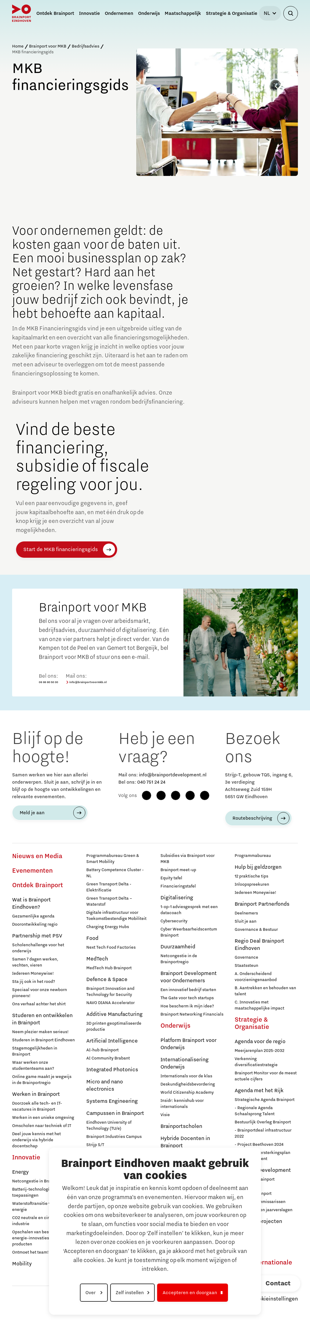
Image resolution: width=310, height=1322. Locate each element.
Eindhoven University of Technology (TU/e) (108, 1125)
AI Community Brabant (108, 1058)
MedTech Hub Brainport (109, 968)
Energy (20, 1172)
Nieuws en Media (37, 856)
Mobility (22, 1264)
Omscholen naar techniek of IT (41, 1125)
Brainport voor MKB (47, 46)
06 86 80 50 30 (48, 682)
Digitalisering (176, 898)
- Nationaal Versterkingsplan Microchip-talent (262, 1155)
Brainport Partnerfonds (262, 904)
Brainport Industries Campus (114, 1136)
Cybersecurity (173, 921)
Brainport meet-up (178, 870)
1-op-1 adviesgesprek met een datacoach (189, 909)
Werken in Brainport (36, 1094)
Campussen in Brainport (115, 1113)
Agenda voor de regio (260, 1042)
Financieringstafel (178, 886)
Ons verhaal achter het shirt (39, 1004)
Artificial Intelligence (112, 1041)
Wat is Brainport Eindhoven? (31, 903)
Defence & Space (106, 980)
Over (91, 1292)
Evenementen (32, 870)
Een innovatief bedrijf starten (188, 989)
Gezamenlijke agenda (33, 916)
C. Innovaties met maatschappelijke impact (259, 1005)
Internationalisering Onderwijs (184, 1063)
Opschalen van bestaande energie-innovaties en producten (37, 1238)
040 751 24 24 (151, 782)
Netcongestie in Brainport (37, 1181)
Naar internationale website (263, 1266)
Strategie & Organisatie (252, 1023)
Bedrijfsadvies (85, 46)
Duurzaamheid (177, 947)
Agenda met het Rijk (259, 1091)
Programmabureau (253, 855)
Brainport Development (263, 1170)
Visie (165, 1114)
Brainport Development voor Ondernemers (188, 977)
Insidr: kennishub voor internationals (182, 1103)
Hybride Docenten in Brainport (185, 1142)
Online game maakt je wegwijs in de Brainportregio (41, 1079)
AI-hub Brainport (102, 1050)
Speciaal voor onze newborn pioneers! (39, 992)
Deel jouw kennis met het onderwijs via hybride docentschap (36, 1140)
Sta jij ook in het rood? (33, 981)
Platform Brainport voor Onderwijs (188, 1044)
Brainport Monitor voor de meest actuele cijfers (266, 1076)
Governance (246, 957)
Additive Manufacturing (114, 1014)
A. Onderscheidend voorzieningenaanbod (256, 976)
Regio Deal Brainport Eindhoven (259, 944)
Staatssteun (246, 965)
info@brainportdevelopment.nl (172, 775)
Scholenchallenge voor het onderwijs (38, 948)
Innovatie (26, 1157)
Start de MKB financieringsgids (60, 550)
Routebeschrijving (252, 818)
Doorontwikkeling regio (35, 924)
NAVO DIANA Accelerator (110, 1002)
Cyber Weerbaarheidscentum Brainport (188, 932)
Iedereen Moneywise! (33, 973)
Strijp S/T (95, 1144)
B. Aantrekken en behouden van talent (265, 991)
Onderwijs (175, 1026)
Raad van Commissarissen (260, 1201)
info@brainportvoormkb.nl (86, 682)
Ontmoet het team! (30, 1252)
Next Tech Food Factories (111, 947)
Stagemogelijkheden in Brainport (34, 1051)
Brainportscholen (181, 1126)
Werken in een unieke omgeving (43, 1117)
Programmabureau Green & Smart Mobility (112, 858)
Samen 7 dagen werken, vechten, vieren (35, 962)
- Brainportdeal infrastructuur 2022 (263, 1133)
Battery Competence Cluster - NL (115, 873)
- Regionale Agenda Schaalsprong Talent (255, 1111)
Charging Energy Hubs (107, 926)
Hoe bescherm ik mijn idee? (187, 1006)
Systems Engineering (112, 1101)
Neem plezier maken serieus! (40, 1032)
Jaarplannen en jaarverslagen (263, 1210)
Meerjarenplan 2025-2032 (259, 1050)
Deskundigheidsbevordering (187, 1084)
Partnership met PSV (37, 936)
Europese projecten (258, 1221)
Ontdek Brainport (37, 885)
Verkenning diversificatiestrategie (256, 1061)
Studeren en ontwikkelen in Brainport (42, 1019)
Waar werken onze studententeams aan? (33, 1065)
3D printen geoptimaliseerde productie (113, 1026)
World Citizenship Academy (187, 1092)
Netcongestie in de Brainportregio (178, 958)
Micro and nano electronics (104, 1085)
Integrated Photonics (112, 1070)
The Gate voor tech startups (187, 998)
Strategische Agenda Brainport (265, 1099)
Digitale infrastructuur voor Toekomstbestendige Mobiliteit (116, 915)
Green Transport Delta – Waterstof (109, 901)
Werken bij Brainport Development (255, 1182)
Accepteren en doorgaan (190, 1292)
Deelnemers (246, 913)
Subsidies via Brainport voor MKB (187, 858)
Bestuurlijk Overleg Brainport (263, 1122)
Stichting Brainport (253, 1193)
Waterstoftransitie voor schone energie (42, 1206)
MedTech (97, 959)
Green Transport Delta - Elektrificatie (108, 887)
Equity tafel (171, 878)
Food (92, 938)
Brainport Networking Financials (191, 1014)
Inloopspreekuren (252, 884)
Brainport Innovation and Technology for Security (110, 991)
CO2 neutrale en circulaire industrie (37, 1220)
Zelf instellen (130, 1292)
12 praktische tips (251, 876)
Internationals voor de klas (186, 1076)
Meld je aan (32, 812)
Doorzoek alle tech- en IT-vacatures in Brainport (37, 1106)
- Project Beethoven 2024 (259, 1144)
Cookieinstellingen (275, 1299)
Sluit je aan (245, 921)
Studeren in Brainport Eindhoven (43, 1040)
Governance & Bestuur (256, 929)
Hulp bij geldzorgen (258, 867)
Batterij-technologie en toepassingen (35, 1192)
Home (18, 46)
